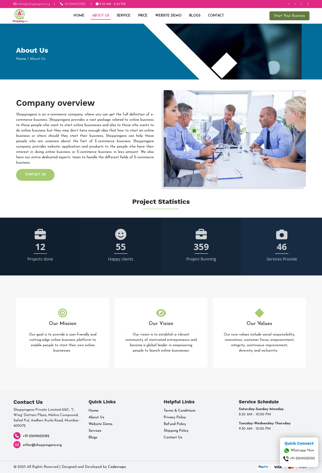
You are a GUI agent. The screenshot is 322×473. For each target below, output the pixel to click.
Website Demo (168, 15)
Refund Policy (175, 424)
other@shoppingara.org (42, 445)
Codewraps (117, 467)
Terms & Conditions (179, 411)
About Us (100, 15)
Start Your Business (289, 16)
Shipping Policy (176, 431)
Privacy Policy (175, 417)
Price (142, 15)
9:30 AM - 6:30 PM (110, 4)
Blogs (194, 15)
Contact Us (35, 174)
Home (78, 15)
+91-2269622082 (36, 436)
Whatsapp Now (299, 450)
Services (95, 431)
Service (123, 15)
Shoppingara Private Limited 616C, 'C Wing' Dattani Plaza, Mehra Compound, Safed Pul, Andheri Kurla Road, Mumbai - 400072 (46, 418)
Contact (216, 15)
